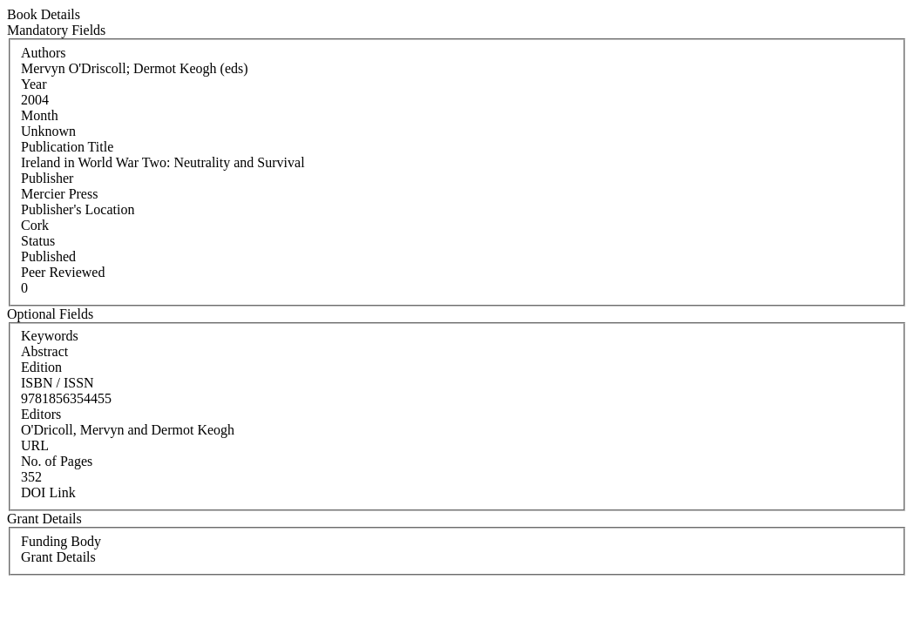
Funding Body (61, 541)
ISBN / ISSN (57, 382)
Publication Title (67, 146)
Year (33, 84)
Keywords (49, 335)
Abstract (44, 351)
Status (38, 240)
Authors (43, 52)
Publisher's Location (77, 209)
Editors (41, 414)
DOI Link (48, 492)
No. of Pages (56, 461)
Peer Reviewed (63, 272)
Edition (41, 367)
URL (35, 445)
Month (39, 115)
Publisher (47, 178)
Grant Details (58, 556)
